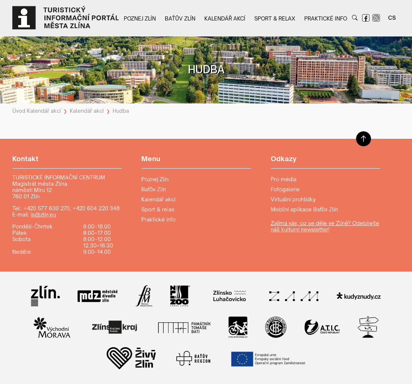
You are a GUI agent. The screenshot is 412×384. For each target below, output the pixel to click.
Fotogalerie (285, 189)
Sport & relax (274, 18)
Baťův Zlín (180, 18)
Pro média (283, 179)
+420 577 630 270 (46, 208)
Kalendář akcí (224, 18)
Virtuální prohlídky (293, 199)
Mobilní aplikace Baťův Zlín (304, 209)
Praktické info (325, 18)
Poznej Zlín (140, 18)
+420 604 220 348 (96, 208)
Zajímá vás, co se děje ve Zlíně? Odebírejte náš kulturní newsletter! (325, 226)
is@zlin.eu (43, 214)
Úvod (18, 111)
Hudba (121, 111)
